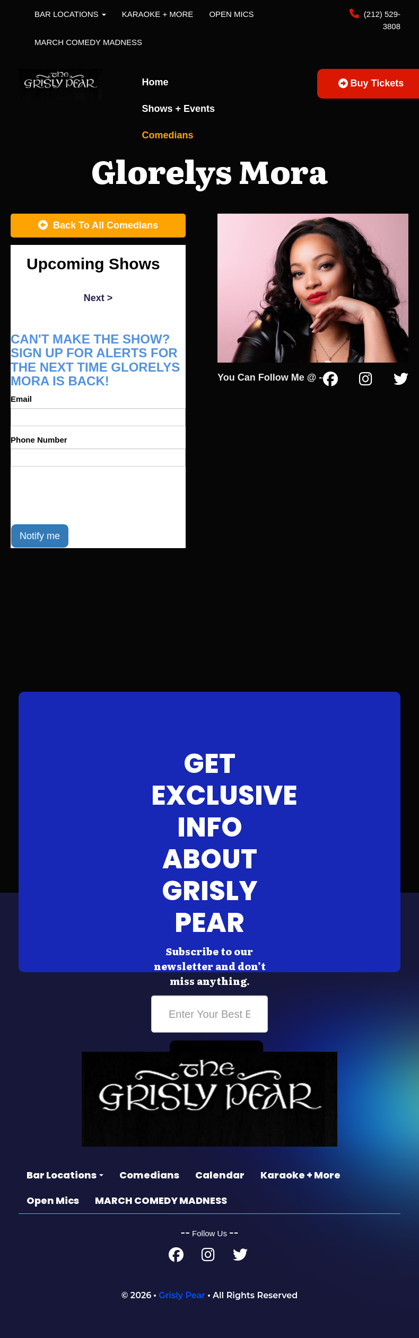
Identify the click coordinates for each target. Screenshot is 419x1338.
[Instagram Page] (365, 381)
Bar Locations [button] (70, 14)
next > (98, 298)
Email (21, 398)
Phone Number (39, 439)
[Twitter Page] (401, 381)
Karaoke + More (158, 14)
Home (155, 82)
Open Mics (231, 14)
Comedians (168, 135)
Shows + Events (178, 108)
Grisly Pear (182, 1295)
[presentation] (91, 495)
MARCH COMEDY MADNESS (88, 42)
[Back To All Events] (98, 226)
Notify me (40, 536)
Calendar (220, 1175)
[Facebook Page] (330, 381)
